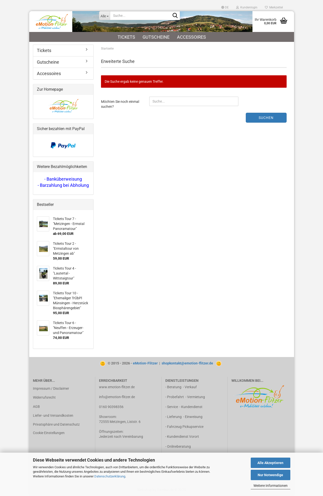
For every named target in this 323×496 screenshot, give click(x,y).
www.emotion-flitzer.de (117, 387)
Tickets (126, 37)
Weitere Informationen (270, 486)
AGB (36, 407)
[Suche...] (104, 15)
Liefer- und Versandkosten (53, 415)
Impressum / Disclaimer (51, 388)
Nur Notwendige (270, 475)
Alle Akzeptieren (270, 463)
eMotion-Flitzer (145, 363)
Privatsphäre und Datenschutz (56, 424)
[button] (225, 7)
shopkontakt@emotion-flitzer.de (187, 363)
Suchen (266, 118)
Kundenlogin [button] (246, 7)
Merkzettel (274, 7)
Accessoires (191, 37)
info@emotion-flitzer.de (117, 397)
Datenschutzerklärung (109, 476)
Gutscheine (156, 37)
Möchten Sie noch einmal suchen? (120, 104)
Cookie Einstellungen (49, 433)
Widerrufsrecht (44, 397)
